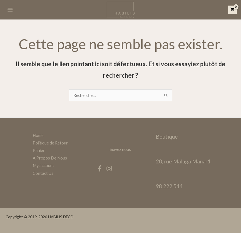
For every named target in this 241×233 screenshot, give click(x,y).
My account (43, 165)
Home (38, 135)
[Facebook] (100, 168)
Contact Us (43, 173)
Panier (39, 150)
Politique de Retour (50, 143)
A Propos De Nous (50, 158)
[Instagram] (109, 168)
